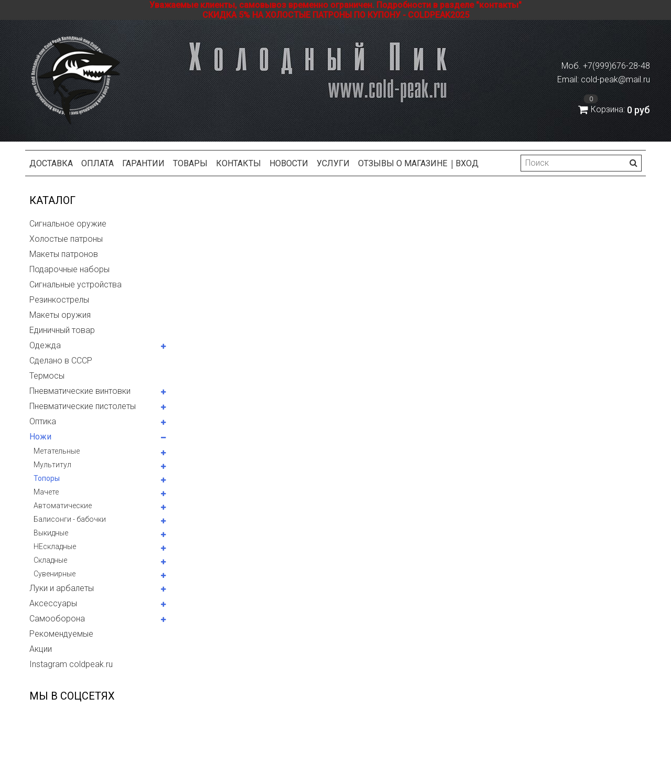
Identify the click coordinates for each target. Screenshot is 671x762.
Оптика (42, 421)
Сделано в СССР (60, 361)
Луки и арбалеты (61, 588)
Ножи (40, 437)
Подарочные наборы (69, 269)
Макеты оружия (60, 315)
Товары (190, 163)
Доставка (51, 163)
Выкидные (51, 533)
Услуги (333, 163)
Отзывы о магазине (402, 163)
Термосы (46, 376)
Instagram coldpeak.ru (71, 664)
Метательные (57, 451)
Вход (467, 163)
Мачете (46, 492)
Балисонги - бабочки (70, 519)
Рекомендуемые (61, 634)
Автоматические (63, 505)
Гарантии (143, 163)
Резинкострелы (59, 300)
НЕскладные (55, 546)
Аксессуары (53, 603)
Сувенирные (54, 574)
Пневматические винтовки (80, 391)
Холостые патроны (66, 239)
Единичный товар (62, 330)
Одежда (45, 345)
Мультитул (52, 464)
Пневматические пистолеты (82, 406)
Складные (50, 560)
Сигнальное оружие (67, 224)
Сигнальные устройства (75, 284)
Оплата (97, 163)
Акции (40, 649)
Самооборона (57, 619)
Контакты (238, 163)
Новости (288, 163)
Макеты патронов (63, 254)
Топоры (47, 478)
